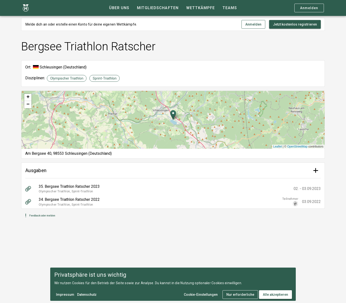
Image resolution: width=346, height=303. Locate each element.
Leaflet (277, 146)
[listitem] (173, 188)
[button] (173, 115)
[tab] (119, 8)
